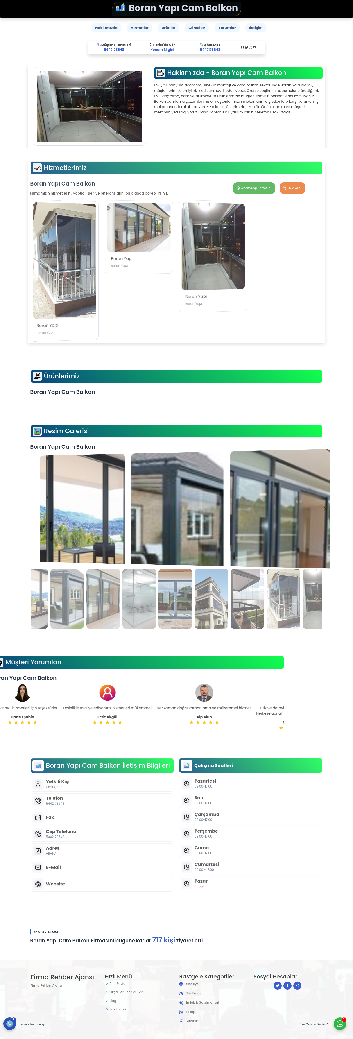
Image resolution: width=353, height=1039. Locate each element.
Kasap (190, 1011)
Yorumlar (227, 27)
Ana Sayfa (117, 983)
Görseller (196, 27)
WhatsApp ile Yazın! (254, 188)
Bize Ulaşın (117, 1009)
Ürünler (168, 27)
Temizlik (191, 1021)
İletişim (256, 27)
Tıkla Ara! (292, 188)
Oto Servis (193, 993)
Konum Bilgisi (162, 49)
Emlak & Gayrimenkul (202, 1002)
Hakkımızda (106, 27)
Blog (112, 1000)
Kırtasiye (192, 984)
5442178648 (114, 49)
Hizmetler (139, 27)
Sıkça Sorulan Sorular (126, 992)
